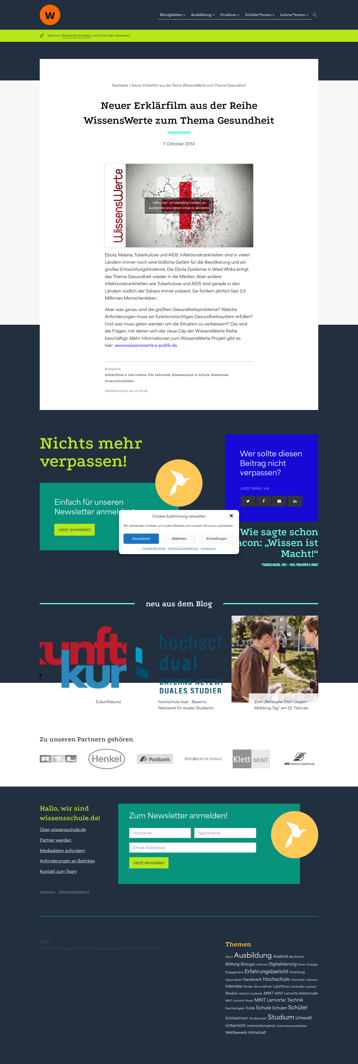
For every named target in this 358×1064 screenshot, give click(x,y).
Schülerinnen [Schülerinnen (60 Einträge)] (236, 1018)
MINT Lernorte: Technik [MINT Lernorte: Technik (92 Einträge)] (278, 1000)
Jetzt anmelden (149, 862)
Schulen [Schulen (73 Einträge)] (279, 1008)
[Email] (279, 501)
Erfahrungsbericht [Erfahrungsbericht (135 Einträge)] (266, 971)
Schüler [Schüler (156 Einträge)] (298, 1007)
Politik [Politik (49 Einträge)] (250, 1008)
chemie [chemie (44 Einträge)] (261, 964)
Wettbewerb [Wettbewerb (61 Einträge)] (236, 1032)
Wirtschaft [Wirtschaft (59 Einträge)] (257, 1032)
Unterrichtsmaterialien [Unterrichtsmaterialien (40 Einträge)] (291, 1026)
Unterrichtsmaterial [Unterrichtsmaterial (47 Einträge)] (261, 1026)
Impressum (208, 548)
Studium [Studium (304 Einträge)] (281, 1017)
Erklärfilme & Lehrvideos (125, 375)
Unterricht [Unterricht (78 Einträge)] (235, 1025)
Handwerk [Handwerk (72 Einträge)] (252, 979)
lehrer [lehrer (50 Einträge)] (267, 986)
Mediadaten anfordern (62, 850)
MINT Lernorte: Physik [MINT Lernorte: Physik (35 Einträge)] (239, 1000)
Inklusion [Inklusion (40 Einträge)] (312, 980)
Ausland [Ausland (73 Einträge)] (280, 956)
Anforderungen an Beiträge (67, 860)
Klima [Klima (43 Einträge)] (258, 986)
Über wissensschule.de (63, 829)
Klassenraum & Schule (191, 375)
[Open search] (314, 15)
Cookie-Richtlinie (154, 548)
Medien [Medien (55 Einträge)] (231, 993)
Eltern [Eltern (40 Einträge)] (302, 964)
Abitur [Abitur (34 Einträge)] (229, 956)
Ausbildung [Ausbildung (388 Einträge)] (253, 955)
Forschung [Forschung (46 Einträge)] (297, 972)
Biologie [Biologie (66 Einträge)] (248, 964)
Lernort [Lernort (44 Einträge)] (311, 986)
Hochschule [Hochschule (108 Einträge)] (276, 979)
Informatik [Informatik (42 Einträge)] (298, 980)
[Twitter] (248, 501)
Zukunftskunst (108, 702)
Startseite (120, 85)
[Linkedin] (295, 501)
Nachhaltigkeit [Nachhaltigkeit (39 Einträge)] (235, 1008)
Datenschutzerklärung (183, 548)
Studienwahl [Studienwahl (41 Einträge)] (258, 1018)
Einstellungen (216, 538)
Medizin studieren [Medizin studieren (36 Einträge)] (251, 993)
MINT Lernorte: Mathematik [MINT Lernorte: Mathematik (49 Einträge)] (296, 993)
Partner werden (55, 840)
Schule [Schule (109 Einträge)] (263, 1007)
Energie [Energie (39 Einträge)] (312, 964)
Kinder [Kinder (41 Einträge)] (248, 986)
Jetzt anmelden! (74, 529)
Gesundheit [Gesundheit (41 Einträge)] (233, 980)
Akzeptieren (141, 538)
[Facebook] (263, 501)
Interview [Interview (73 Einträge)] (234, 986)
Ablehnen (179, 538)
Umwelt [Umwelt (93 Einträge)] (303, 1017)
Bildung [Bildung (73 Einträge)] (232, 964)
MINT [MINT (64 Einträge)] (269, 993)
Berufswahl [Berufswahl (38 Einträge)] (296, 956)
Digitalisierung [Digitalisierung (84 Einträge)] (282, 964)
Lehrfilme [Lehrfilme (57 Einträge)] (281, 986)
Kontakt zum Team (58, 871)
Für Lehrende (159, 375)
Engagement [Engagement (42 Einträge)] (234, 972)
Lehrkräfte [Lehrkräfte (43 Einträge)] (297, 986)
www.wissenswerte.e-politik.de (146, 345)
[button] (231, 516)
